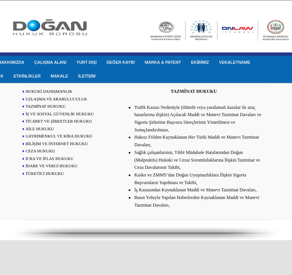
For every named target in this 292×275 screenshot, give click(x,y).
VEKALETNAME (234, 62)
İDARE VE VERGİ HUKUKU (52, 165)
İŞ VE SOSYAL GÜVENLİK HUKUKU (60, 114)
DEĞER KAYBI (121, 62)
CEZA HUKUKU (40, 151)
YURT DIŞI (86, 62)
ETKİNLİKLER (27, 76)
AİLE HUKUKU (40, 128)
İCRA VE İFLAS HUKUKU (50, 158)
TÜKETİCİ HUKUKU (45, 173)
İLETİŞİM (87, 76)
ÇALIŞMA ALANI (50, 62)
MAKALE (59, 76)
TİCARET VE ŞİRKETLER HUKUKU (59, 121)
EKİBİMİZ (200, 62)
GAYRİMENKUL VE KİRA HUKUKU (59, 136)
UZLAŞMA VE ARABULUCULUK (57, 99)
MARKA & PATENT (163, 62)
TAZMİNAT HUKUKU (46, 106)
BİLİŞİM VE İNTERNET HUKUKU (57, 143)
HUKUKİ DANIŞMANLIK (49, 91)
